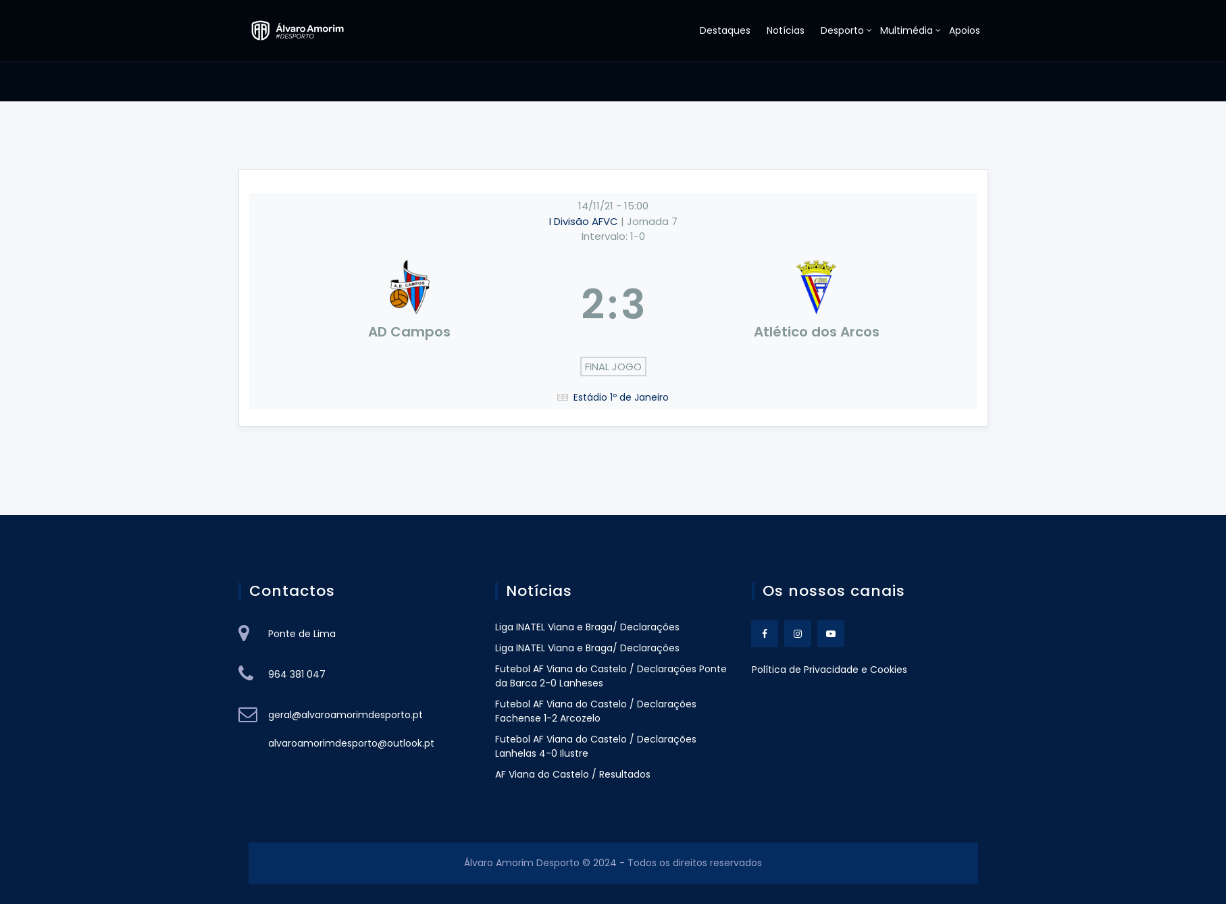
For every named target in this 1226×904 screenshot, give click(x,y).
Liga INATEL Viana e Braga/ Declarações (587, 627)
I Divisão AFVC (585, 221)
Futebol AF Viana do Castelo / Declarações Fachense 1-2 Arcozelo (597, 711)
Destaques (725, 30)
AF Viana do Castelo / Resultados (572, 774)
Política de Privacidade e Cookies (829, 669)
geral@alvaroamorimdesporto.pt (345, 715)
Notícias (785, 30)
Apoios (964, 30)
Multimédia (906, 30)
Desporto (842, 30)
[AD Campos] (410, 304)
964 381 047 (297, 674)
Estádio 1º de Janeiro (621, 397)
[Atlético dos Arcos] (816, 304)
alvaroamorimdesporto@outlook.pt (351, 743)
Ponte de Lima (302, 634)
